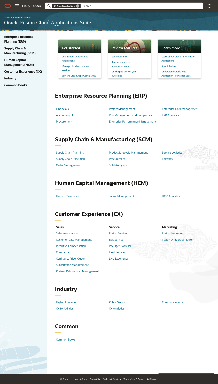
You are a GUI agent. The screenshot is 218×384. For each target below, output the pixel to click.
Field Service (117, 252)
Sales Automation (67, 233)
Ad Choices (152, 379)
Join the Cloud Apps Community (79, 75)
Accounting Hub (66, 115)
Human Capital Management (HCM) (19, 62)
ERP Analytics (170, 115)
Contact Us (95, 379)
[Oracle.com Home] (7, 5)
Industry (10, 78)
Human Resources (67, 196)
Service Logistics (172, 152)
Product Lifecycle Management (128, 152)
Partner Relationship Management (77, 271)
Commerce (62, 252)
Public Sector (117, 302)
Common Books (15, 85)
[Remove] (78, 6)
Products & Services (112, 379)
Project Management (122, 109)
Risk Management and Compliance (130, 115)
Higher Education (66, 302)
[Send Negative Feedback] (201, 366)
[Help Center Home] (31, 6)
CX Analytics (116, 308)
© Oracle (64, 379)
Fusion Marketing (172, 233)
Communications (172, 302)
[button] (16, 6)
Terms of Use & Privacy (133, 379)
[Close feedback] (162, 366)
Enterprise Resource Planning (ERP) (18, 39)
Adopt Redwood (169, 66)
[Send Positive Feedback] (210, 366)
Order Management (68, 165)
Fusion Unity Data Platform (178, 239)
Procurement (64, 121)
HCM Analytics (171, 196)
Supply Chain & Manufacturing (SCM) (20, 50)
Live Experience (119, 258)
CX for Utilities (64, 308)
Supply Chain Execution (70, 159)
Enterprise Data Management (180, 109)
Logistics (167, 159)
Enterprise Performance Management (132, 121)
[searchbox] (142, 6)
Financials (62, 109)
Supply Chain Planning (70, 152)
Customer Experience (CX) (23, 71)
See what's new (119, 56)
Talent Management (121, 196)
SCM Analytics (118, 165)
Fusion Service (118, 233)
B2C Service (116, 239)
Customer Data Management (74, 239)
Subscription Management (72, 265)
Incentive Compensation (71, 246)
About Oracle (81, 379)
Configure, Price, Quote (70, 258)
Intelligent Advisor (120, 246)
